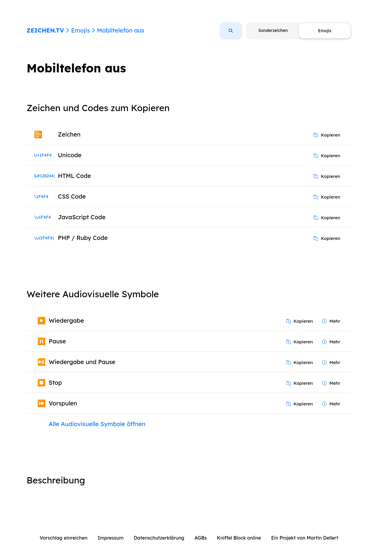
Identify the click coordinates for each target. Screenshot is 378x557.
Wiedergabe (66, 320)
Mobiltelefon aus (120, 30)
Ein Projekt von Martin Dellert (304, 538)
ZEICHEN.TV (45, 30)
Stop (55, 382)
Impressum (111, 538)
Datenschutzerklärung (159, 538)
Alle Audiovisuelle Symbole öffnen (97, 424)
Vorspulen (63, 403)
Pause (57, 341)
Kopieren (327, 135)
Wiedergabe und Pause (82, 362)
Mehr (331, 321)
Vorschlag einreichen (64, 538)
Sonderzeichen (273, 30)
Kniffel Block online (239, 538)
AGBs (200, 538)
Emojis (80, 30)
